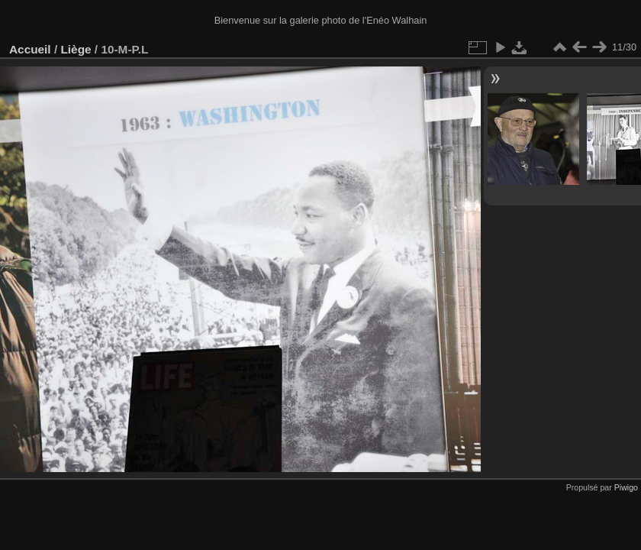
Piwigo (626, 487)
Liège (75, 49)
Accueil (30, 49)
